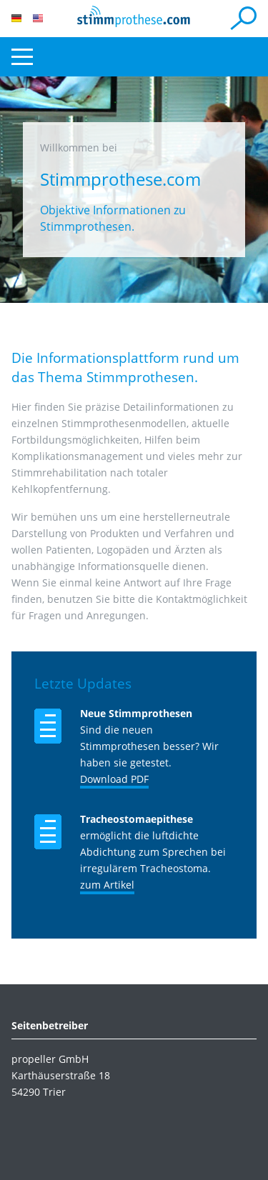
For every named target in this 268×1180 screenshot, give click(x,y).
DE (16, 18)
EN (38, 18)
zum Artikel (107, 884)
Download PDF (114, 779)
